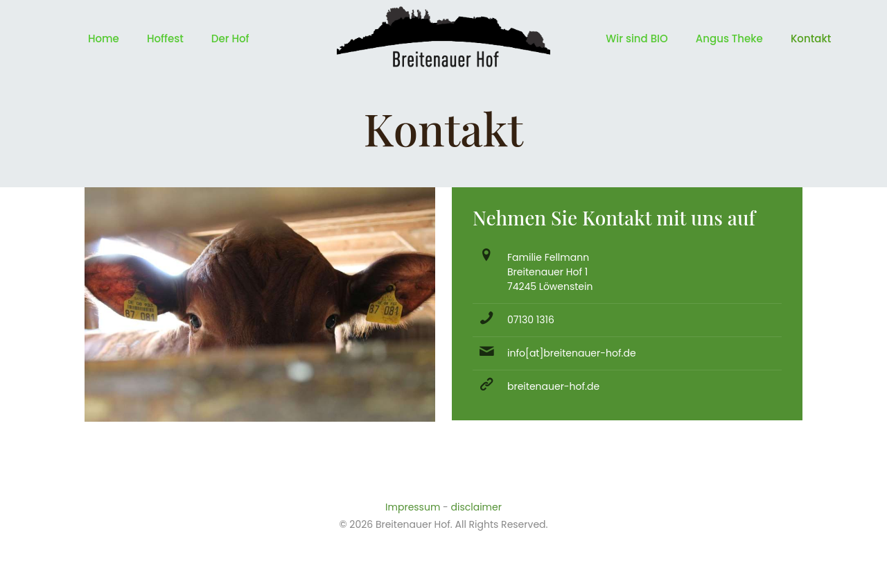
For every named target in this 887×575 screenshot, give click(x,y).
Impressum (412, 507)
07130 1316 (530, 320)
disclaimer (476, 507)
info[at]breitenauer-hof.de (571, 353)
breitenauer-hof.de (553, 386)
